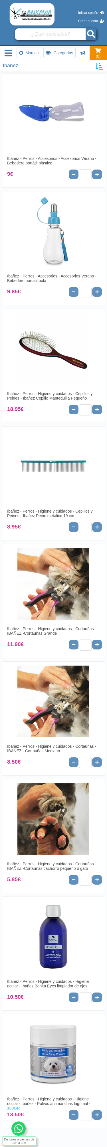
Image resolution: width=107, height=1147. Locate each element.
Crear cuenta (91, 21)
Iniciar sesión (91, 13)
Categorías (59, 53)
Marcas (29, 53)
